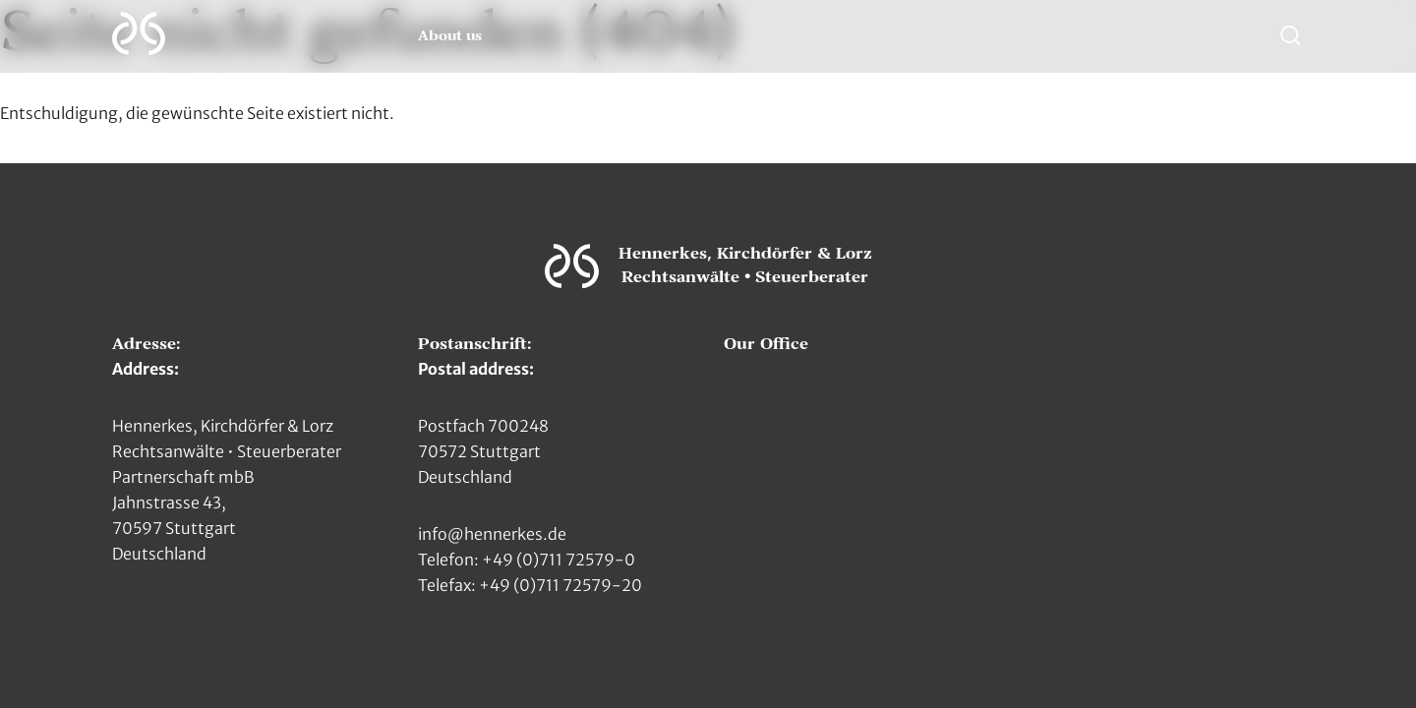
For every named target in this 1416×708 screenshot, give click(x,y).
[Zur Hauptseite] (138, 33)
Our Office (766, 344)
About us (450, 36)
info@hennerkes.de (492, 534)
